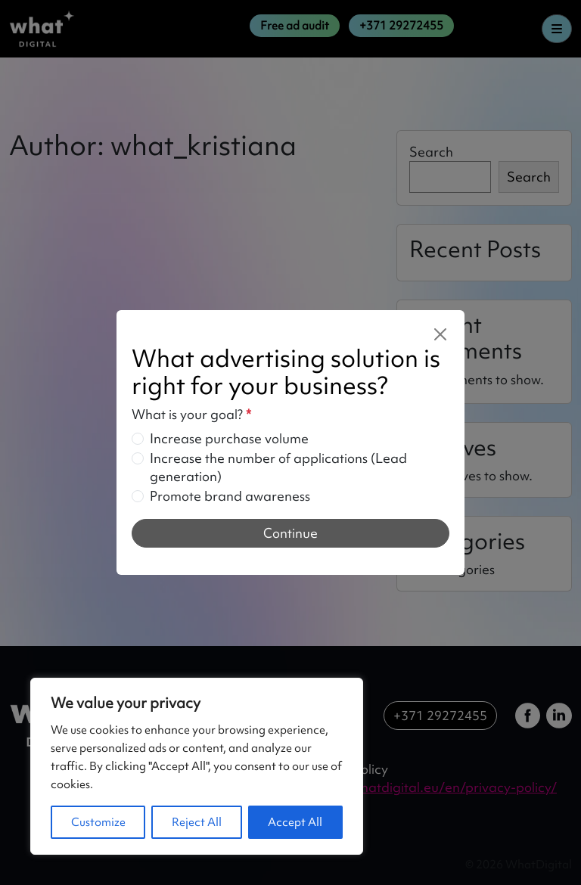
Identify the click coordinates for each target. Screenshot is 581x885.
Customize (98, 822)
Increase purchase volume (229, 438)
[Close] (440, 334)
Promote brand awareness (230, 496)
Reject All (197, 822)
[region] (196, 766)
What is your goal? (191, 414)
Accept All (295, 822)
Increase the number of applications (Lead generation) (278, 467)
